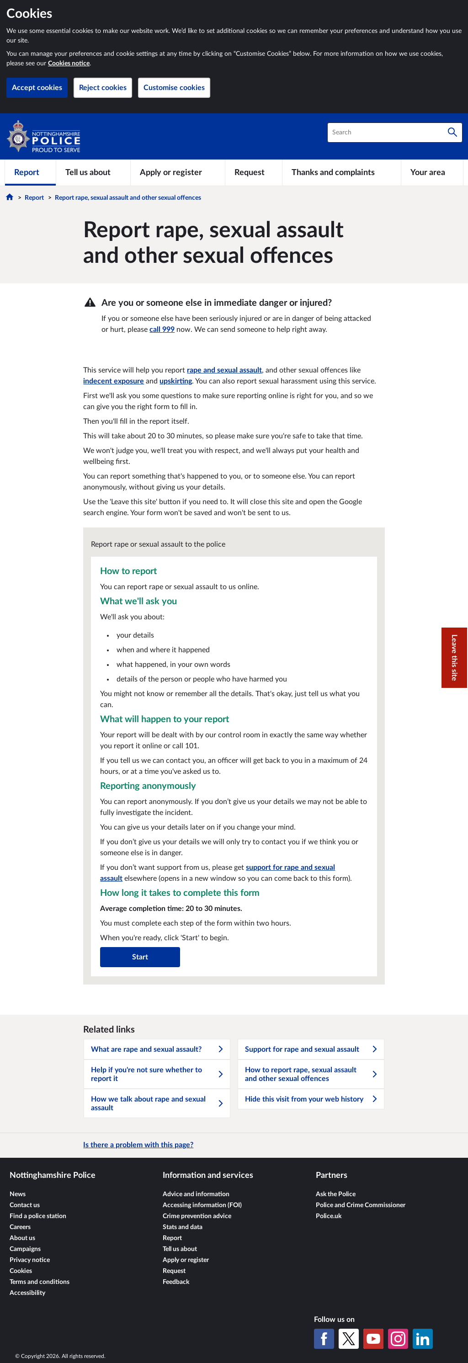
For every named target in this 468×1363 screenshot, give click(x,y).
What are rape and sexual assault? (157, 1049)
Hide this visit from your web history (311, 1099)
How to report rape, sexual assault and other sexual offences (311, 1074)
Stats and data (182, 1227)
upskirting (176, 381)
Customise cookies (174, 87)
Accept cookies (37, 87)
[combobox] (395, 132)
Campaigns (25, 1249)
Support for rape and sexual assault (311, 1049)
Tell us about (180, 1249)
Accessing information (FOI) (202, 1205)
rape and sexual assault (224, 370)
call (162, 329)
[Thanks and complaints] (341, 172)
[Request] (253, 172)
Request (174, 1271)
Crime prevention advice (197, 1216)
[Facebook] (324, 1339)
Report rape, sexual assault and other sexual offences (128, 198)
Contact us (25, 1205)
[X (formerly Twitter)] (349, 1339)
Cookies (21, 1271)
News (18, 1194)
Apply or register (186, 1260)
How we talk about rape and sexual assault (157, 1104)
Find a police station (38, 1216)
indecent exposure (113, 381)
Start (140, 957)
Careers (20, 1227)
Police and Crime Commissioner (360, 1205)
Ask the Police (336, 1194)
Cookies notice (69, 63)
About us (22, 1238)
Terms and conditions (39, 1282)
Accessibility (27, 1293)
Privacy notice (30, 1260)
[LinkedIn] (423, 1339)
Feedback (176, 1282)
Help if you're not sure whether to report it (157, 1074)
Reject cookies (103, 87)
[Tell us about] (93, 172)
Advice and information (196, 1194)
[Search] (452, 132)
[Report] (30, 172)
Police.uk (328, 1216)
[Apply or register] (177, 172)
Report (34, 198)
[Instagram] (398, 1339)
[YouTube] (373, 1339)
